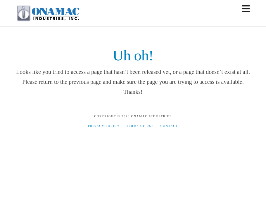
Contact (169, 125)
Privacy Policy (104, 125)
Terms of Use (140, 125)
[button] (246, 9)
